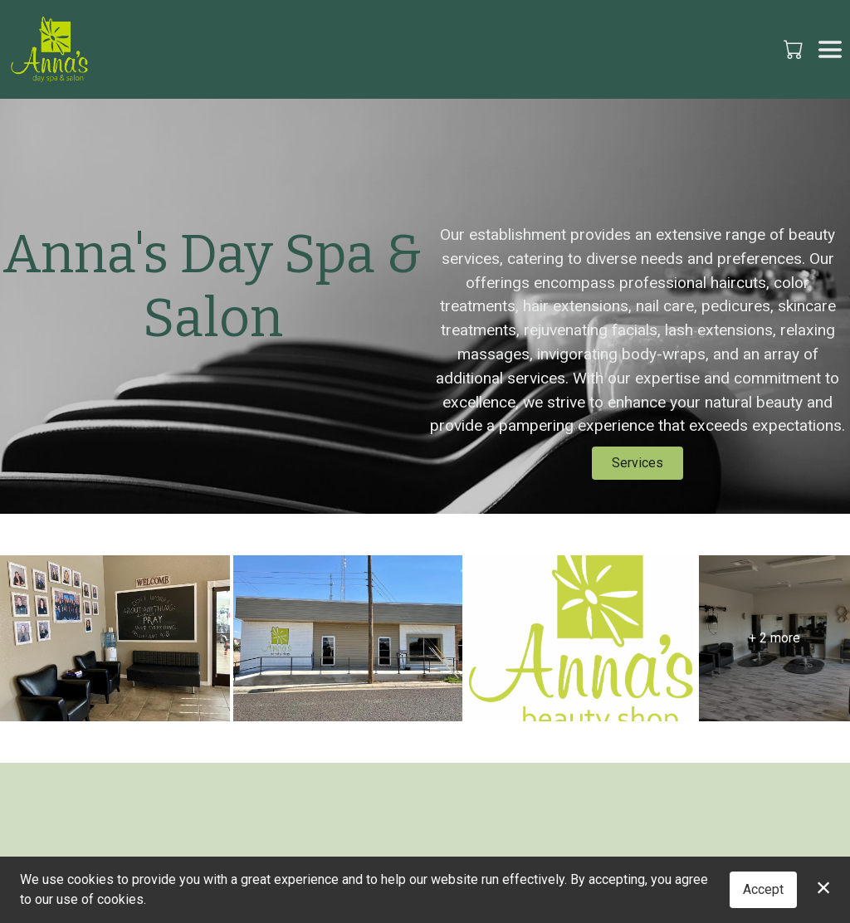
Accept (763, 889)
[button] (794, 49)
